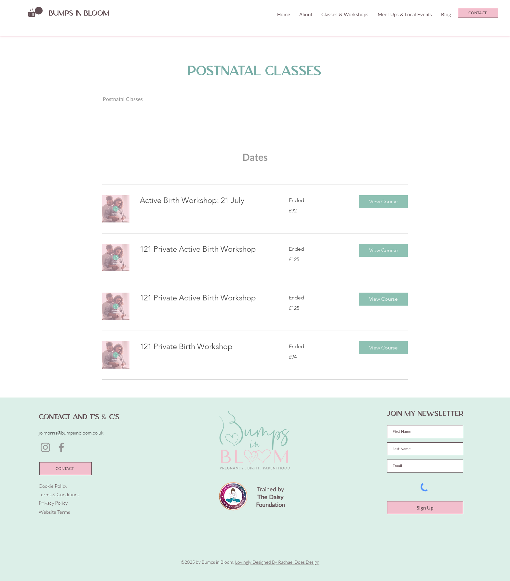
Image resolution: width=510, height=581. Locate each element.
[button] (35, 12)
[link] (206, 200)
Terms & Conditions (59, 494)
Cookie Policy (53, 486)
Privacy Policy (53, 503)
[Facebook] (61, 447)
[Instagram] (45, 447)
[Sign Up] (425, 507)
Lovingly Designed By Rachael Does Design (277, 562)
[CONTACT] (478, 13)
